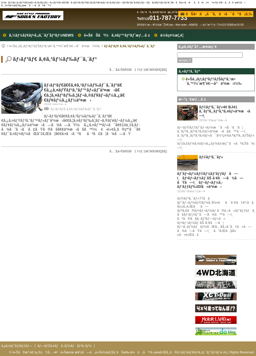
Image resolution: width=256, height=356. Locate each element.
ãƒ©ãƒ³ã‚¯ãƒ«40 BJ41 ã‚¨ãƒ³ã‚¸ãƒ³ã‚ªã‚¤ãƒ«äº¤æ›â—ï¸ (226, 111)
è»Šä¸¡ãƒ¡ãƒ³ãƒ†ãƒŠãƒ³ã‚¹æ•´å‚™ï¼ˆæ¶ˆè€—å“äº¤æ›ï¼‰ (54, 46)
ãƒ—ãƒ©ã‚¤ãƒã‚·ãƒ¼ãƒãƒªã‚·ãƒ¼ (64, 346)
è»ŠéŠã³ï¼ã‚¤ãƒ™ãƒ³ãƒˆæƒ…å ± (117, 35)
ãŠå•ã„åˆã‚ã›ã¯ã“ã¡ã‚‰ (216, 14)
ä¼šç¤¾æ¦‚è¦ (173, 35)
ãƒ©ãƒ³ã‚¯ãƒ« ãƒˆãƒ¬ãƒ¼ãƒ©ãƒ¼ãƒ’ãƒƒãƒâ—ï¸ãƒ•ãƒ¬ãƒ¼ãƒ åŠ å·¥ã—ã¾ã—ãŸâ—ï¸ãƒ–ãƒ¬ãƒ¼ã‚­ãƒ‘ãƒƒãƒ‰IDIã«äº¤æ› (210, 172)
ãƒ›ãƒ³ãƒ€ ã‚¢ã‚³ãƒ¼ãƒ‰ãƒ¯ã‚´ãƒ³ (129, 46)
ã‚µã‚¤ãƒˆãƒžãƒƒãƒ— (16, 346)
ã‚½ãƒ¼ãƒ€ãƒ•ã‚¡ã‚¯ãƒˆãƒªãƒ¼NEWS (41, 35)
